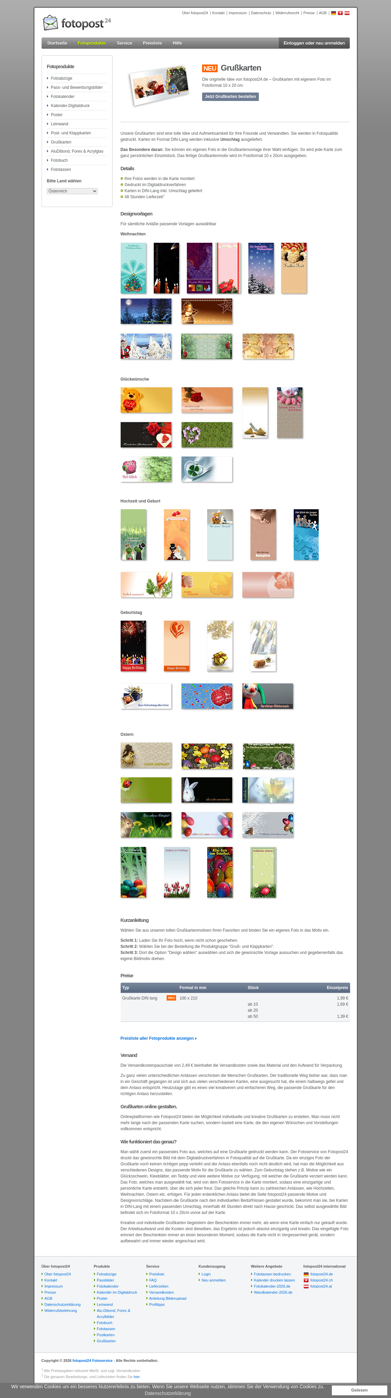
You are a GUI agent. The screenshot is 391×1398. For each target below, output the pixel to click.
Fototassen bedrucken (272, 1274)
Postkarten (106, 1335)
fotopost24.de (322, 1274)
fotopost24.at (321, 1286)
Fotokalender (63, 96)
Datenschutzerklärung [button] (168, 1393)
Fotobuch (59, 160)
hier (137, 1377)
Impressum (238, 13)
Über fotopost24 (195, 13)
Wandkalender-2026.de (273, 1292)
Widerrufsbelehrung (61, 1311)
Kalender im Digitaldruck (117, 1292)
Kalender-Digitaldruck (70, 105)
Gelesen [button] (359, 1390)
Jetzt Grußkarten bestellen (230, 96)
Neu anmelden (214, 1280)
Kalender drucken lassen (274, 1280)
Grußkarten (61, 142)
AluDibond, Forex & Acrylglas (77, 151)
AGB (323, 13)
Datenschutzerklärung (63, 1304)
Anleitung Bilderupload (168, 1298)
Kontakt (218, 13)
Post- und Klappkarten (71, 133)
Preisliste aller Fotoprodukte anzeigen (157, 1038)
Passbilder (105, 1280)
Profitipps (157, 1304)
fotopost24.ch (322, 1280)
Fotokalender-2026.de (272, 1286)
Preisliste (157, 1274)
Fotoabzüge (61, 78)
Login (206, 1274)
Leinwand (59, 124)
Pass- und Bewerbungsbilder (77, 87)
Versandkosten (161, 1292)
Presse (309, 13)
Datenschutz (261, 13)
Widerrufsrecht (287, 13)
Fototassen (61, 169)
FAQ (153, 1280)
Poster (57, 114)
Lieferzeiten (159, 1286)
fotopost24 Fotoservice (92, 1360)
